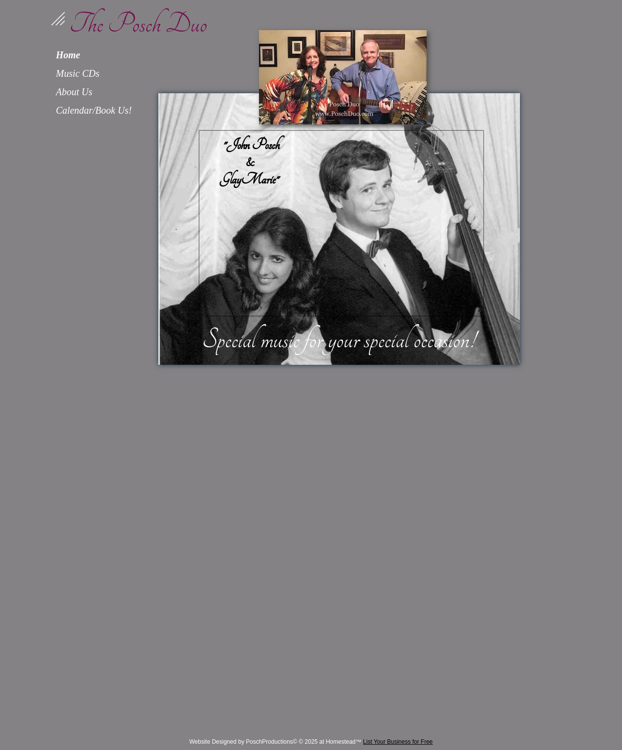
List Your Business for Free (397, 741)
